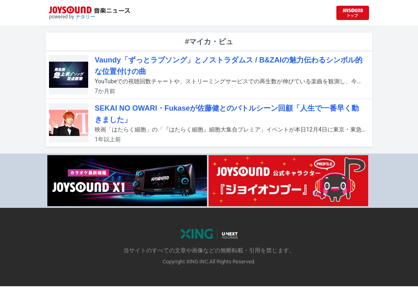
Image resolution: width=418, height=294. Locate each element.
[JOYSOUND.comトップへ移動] (352, 13)
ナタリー (85, 17)
